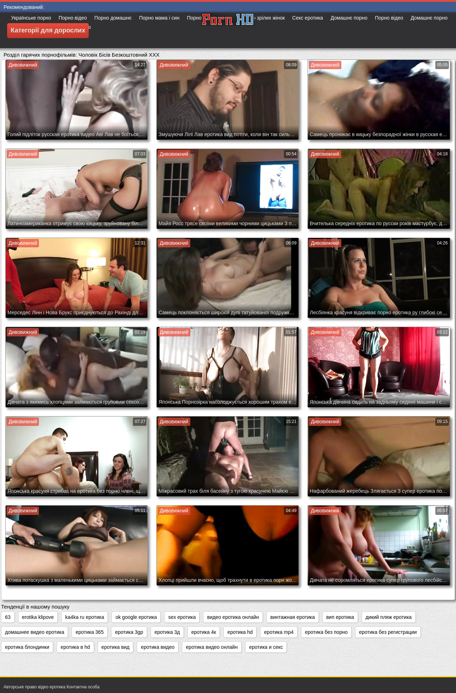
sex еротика (182, 617)
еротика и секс (266, 647)
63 (8, 617)
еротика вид (116, 647)
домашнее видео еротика (34, 632)
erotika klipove (38, 617)
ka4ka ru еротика (84, 617)
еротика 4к (203, 632)
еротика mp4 (279, 632)
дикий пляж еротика (389, 617)
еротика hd (240, 632)
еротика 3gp (129, 632)
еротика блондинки (27, 647)
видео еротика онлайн (233, 617)
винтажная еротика (292, 617)
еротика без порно (326, 632)
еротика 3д (167, 632)
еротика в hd (75, 647)
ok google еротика (136, 617)
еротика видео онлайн (212, 647)
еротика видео (157, 647)
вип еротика (340, 617)
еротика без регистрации (388, 632)
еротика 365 (90, 632)
